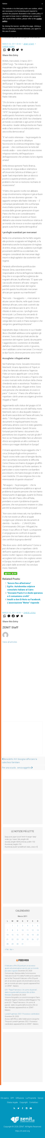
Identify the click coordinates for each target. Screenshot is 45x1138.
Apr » (11, 949)
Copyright (24, 1102)
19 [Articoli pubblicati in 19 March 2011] (33, 935)
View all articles (9, 642)
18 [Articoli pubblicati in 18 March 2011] (28, 935)
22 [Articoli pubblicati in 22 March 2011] (12, 939)
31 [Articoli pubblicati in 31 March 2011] (23, 944)
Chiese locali (8, 46)
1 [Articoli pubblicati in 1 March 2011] (12, 926)
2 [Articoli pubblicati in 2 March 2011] (17, 926)
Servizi (40, 1098)
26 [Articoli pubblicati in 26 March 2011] (33, 939)
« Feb (7, 949)
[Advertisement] (22, 740)
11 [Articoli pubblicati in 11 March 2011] (28, 930)
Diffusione (20, 1098)
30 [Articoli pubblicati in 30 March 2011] (17, 944)
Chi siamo (5, 1098)
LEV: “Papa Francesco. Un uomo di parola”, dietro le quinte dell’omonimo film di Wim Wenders (21, 992)
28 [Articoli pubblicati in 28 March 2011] (7, 944)
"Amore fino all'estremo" (19, 583)
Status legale (12, 1102)
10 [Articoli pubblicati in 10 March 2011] (23, 930)
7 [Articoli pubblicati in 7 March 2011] (7, 930)
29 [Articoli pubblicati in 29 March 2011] (12, 944)
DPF (12, 1098)
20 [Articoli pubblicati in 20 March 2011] (38, 935)
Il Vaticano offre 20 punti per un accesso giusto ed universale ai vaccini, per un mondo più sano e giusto (22, 968)
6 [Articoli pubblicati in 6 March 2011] (37, 926)
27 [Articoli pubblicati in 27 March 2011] (38, 939)
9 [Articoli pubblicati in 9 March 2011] (17, 930)
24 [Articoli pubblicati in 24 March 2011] (23, 939)
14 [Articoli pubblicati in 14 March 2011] (7, 935)
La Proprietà (31, 1098)
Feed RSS (23, 960)
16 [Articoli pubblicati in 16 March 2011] (17, 935)
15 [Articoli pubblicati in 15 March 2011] (12, 935)
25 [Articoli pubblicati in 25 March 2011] (28, 939)
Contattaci (33, 1102)
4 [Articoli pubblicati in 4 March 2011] (27, 926)
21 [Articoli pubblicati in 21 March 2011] (7, 939)
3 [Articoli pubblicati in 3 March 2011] (22, 926)
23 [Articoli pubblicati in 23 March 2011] (17, 939)
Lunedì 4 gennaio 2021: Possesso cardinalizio (22, 1014)
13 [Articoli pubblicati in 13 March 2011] (38, 930)
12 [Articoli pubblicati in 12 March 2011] (33, 930)
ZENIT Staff (29, 44)
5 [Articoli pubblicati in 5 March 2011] (32, 926)
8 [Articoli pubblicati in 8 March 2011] (12, 930)
